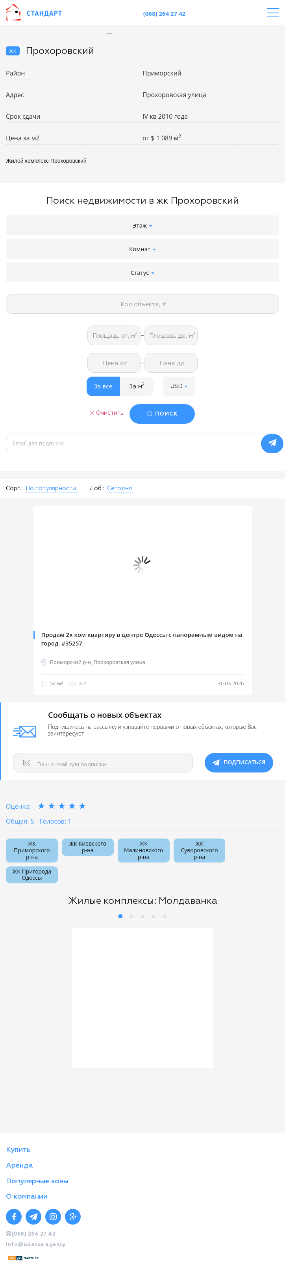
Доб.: (96, 486)
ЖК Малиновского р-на (143, 848)
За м (136, 386)
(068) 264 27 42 (164, 13)
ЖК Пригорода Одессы (31, 873)
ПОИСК (167, 414)
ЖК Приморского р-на (32, 848)
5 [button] (164, 914)
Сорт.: (14, 486)
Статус (143, 272)
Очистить (109, 412)
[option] (115, 33)
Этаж (142, 225)
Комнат (142, 249)
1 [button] (120, 914)
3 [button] (142, 914)
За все (103, 387)
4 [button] (153, 914)
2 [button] (131, 914)
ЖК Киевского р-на (87, 845)
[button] (179, 386)
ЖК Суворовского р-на (199, 848)
